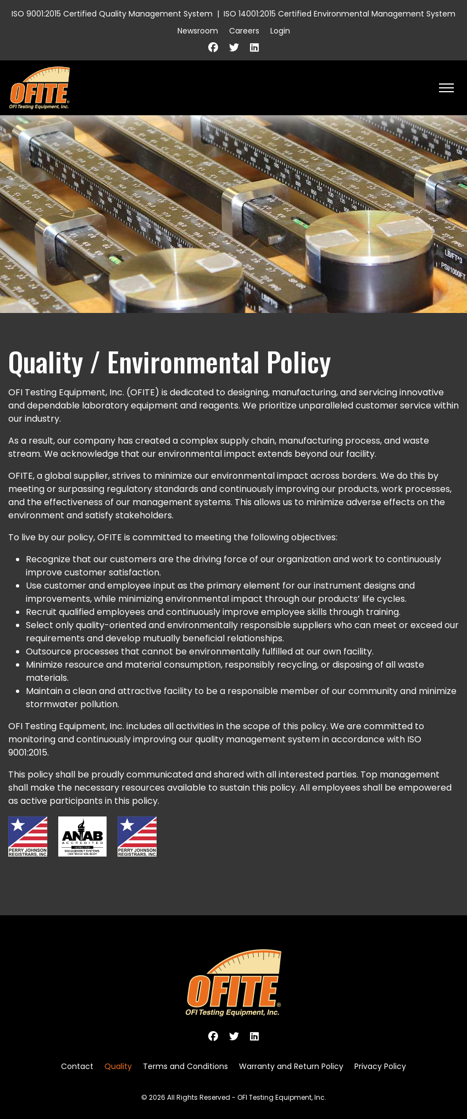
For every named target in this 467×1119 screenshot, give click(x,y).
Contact (77, 1066)
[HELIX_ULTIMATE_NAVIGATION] (446, 87)
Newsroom (197, 30)
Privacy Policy (380, 1066)
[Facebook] (213, 47)
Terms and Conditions (185, 1066)
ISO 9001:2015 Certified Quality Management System (112, 13)
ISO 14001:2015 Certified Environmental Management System (339, 13)
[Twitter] (234, 47)
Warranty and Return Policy (291, 1066)
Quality (118, 1066)
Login (280, 30)
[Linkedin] (254, 47)
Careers (244, 30)
